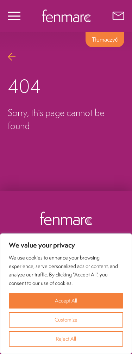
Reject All (66, 338)
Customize (66, 319)
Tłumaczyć (105, 39)
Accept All (66, 300)
